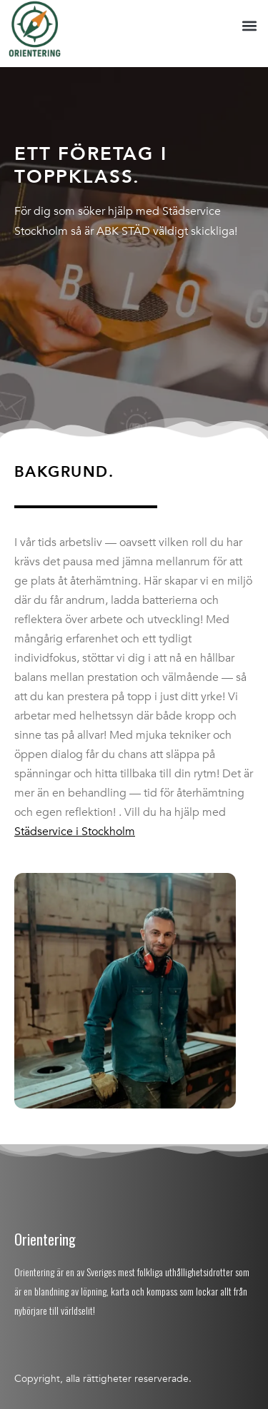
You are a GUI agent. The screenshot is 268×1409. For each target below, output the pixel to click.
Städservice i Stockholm (74, 831)
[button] (249, 26)
